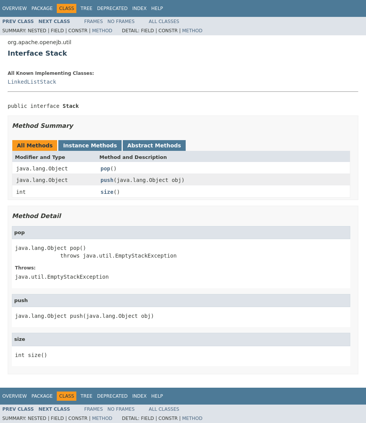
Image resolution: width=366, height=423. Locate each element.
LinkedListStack (32, 82)
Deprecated (112, 8)
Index (139, 8)
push (107, 180)
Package (42, 8)
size (107, 192)
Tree (86, 8)
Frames (93, 21)
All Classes (164, 21)
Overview (14, 8)
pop (105, 168)
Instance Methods (90, 145)
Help (157, 8)
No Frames (121, 21)
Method (102, 30)
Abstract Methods (154, 145)
